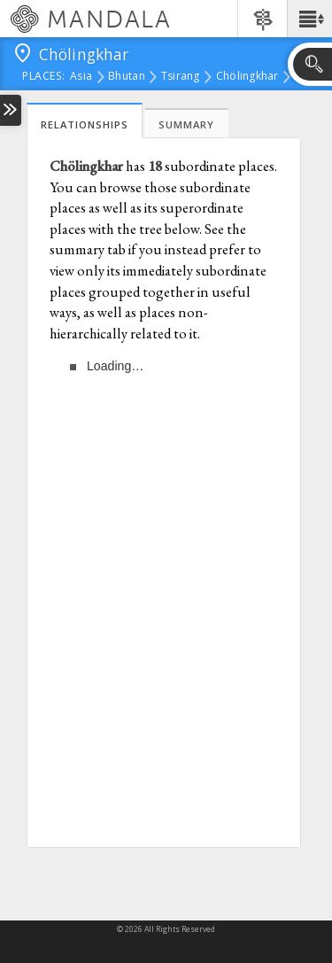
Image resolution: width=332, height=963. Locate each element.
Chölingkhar (247, 77)
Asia (81, 77)
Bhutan (126, 77)
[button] (309, 18)
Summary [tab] (186, 124)
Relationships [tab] (84, 124)
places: (44, 77)
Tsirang (180, 77)
